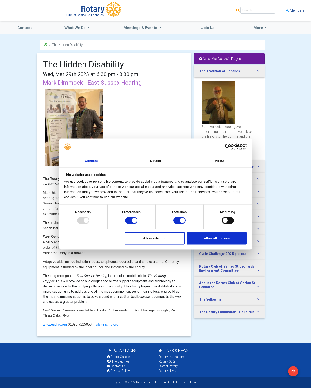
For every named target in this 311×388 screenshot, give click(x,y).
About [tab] (219, 161)
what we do (75, 27)
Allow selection (155, 238)
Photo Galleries (119, 357)
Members (295, 10)
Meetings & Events (141, 27)
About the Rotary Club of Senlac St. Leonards (227, 285)
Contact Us (116, 366)
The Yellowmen (211, 299)
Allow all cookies (217, 238)
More (259, 27)
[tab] (229, 71)
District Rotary (168, 366)
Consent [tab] (91, 161)
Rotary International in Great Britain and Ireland (167, 382)
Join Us (208, 27)
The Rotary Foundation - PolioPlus (227, 312)
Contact (24, 27)
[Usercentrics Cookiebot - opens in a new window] (228, 147)
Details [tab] (155, 161)
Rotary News (167, 371)
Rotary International (172, 357)
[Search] (257, 10)
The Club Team (119, 361)
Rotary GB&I (167, 361)
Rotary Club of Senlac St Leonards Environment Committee (227, 268)
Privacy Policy (118, 371)
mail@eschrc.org (105, 324)
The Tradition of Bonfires (219, 71)
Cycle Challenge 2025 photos (222, 254)
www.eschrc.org (55, 324)
